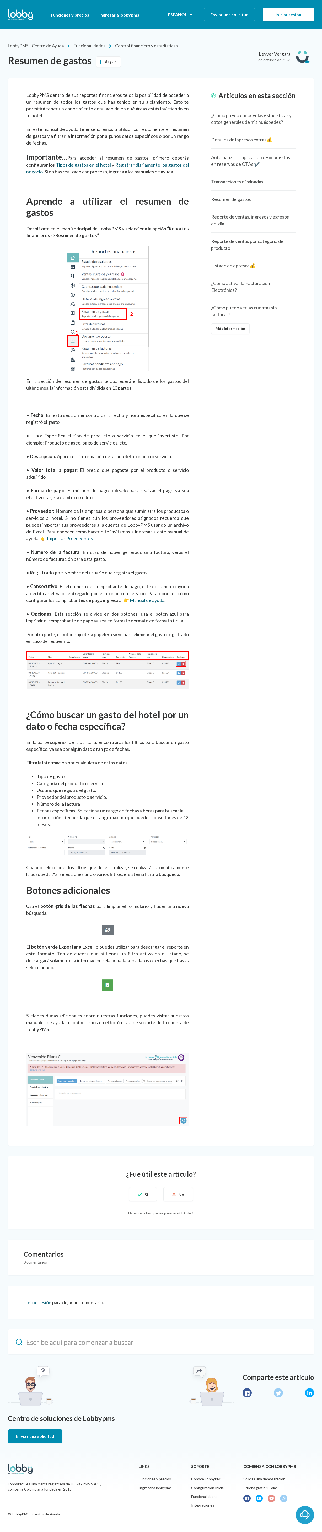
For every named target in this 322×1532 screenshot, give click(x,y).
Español (178, 14)
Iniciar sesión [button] (288, 14)
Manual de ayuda (147, 600)
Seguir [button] (110, 61)
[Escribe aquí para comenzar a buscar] (161, 1341)
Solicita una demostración (264, 1478)
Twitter (278, 1392)
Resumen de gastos (231, 199)
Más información (230, 328)
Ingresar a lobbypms (119, 14)
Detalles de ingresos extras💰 (241, 139)
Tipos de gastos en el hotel (83, 164)
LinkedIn (309, 1392)
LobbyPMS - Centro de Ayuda (35, 45)
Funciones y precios (70, 14)
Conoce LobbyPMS (206, 1478)
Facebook (247, 1392)
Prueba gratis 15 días (260, 1487)
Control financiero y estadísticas (139, 45)
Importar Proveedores (70, 538)
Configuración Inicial (207, 1487)
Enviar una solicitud (229, 14)
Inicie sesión (38, 1302)
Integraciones (202, 1505)
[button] (140, 1194)
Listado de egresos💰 (233, 265)
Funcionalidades (85, 45)
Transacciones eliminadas (237, 181)
